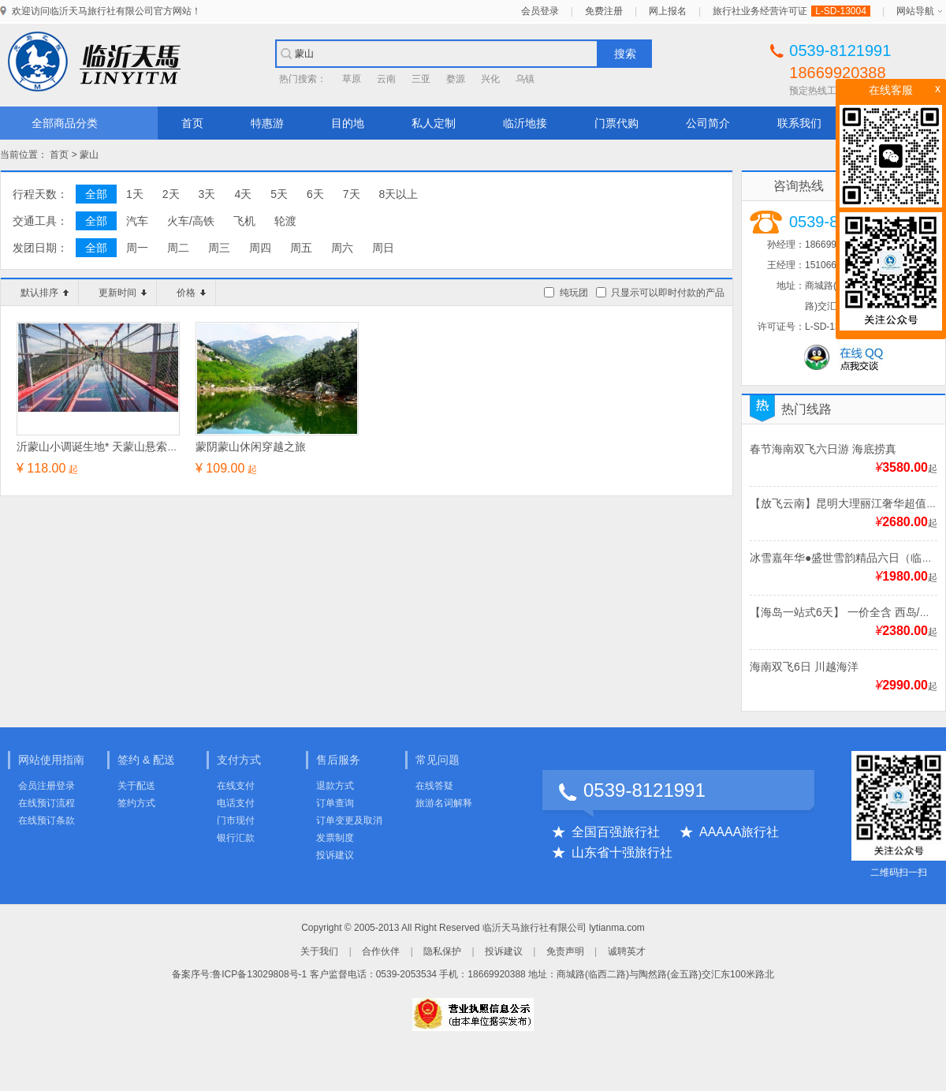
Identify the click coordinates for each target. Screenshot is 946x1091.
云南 (386, 78)
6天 (315, 194)
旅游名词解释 (443, 803)
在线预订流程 (46, 803)
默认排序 (44, 292)
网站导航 (915, 11)
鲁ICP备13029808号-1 (259, 974)
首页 (192, 123)
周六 (342, 247)
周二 (178, 247)
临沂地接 (525, 123)
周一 (137, 247)
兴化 (490, 78)
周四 (260, 247)
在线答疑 (434, 785)
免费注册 (604, 11)
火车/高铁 (190, 221)
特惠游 (267, 123)
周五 (301, 247)
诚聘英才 (627, 951)
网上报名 (668, 11)
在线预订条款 (46, 820)
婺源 (455, 78)
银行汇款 (236, 837)
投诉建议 (335, 855)
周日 (383, 247)
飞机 (244, 221)
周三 (219, 247)
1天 (134, 194)
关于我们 (319, 951)
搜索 (625, 53)
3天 (207, 194)
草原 (351, 78)
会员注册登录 (46, 785)
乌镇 (525, 78)
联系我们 (799, 123)
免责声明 (565, 951)
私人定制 (434, 123)
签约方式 (136, 803)
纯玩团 (574, 292)
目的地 (347, 123)
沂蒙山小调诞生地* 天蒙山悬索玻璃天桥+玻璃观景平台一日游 (167, 446)
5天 (279, 194)
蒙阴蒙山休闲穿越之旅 (251, 446)
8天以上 (399, 194)
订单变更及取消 (349, 820)
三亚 (421, 78)
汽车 (137, 221)
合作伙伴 (381, 951)
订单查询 (335, 803)
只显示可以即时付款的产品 (667, 292)
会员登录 (540, 11)
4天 (242, 194)
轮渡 (285, 221)
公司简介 (708, 123)
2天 (171, 194)
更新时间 (123, 292)
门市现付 (236, 820)
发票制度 (335, 837)
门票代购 (616, 123)
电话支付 (236, 803)
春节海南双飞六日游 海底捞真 (823, 449)
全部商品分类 (65, 123)
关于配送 (136, 785)
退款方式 (335, 785)
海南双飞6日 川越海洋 (804, 666)
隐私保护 (442, 951)
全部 (96, 194)
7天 (351, 194)
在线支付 (236, 785)
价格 (191, 292)
